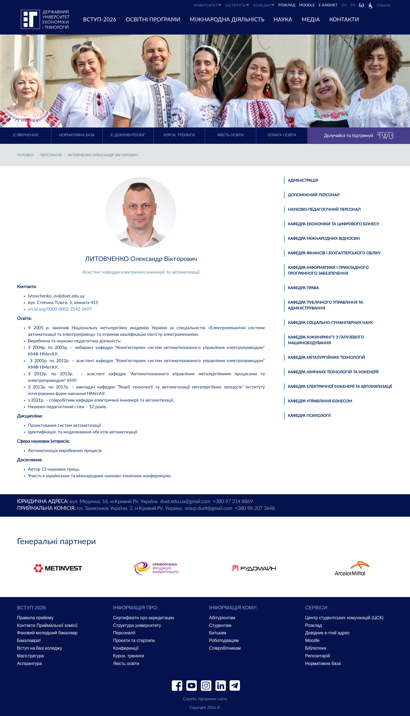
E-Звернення (25, 135)
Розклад (313, 625)
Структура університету (137, 625)
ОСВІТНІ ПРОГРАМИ (153, 19)
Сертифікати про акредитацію (143, 617)
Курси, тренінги (179, 135)
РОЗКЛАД (286, 5)
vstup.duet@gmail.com (208, 508)
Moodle (307, 5)
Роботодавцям (224, 640)
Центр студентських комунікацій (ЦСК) (344, 617)
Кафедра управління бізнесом (320, 401)
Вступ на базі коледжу (39, 648)
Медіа (311, 19)
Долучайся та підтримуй (359, 136)
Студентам (220, 625)
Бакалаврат (29, 640)
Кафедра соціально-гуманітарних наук (330, 323)
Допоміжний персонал (313, 195)
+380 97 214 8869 (233, 501)
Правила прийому (35, 617)
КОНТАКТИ (344, 19)
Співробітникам (225, 648)
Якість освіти (230, 135)
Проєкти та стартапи (134, 640)
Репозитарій (317, 656)
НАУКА (283, 19)
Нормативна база (77, 135)
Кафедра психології (309, 416)
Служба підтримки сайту (205, 699)
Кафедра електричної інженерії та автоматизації (340, 387)
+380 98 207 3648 (255, 508)
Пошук (384, 5)
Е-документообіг (128, 135)
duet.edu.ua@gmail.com (185, 501)
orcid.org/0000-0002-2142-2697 (60, 309)
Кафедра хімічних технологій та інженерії (333, 372)
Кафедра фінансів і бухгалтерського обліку (334, 253)
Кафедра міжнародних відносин (324, 239)
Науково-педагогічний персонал (324, 210)
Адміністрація (303, 181)
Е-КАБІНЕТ (328, 5)
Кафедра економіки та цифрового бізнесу (333, 224)
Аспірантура (29, 663)
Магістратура (30, 656)
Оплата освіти (282, 135)
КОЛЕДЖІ (263, 5)
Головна (25, 155)
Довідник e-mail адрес (327, 632)
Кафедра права (303, 288)
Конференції (126, 648)
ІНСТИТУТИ (237, 5)
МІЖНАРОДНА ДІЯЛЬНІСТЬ (227, 19)
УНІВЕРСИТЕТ (207, 5)
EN (352, 5)
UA (344, 5)
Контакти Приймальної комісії (47, 625)
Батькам (217, 632)
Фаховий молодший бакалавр (47, 632)
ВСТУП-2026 (99, 19)
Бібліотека (315, 648)
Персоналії (51, 155)
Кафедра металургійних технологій (326, 358)
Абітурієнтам (222, 617)
